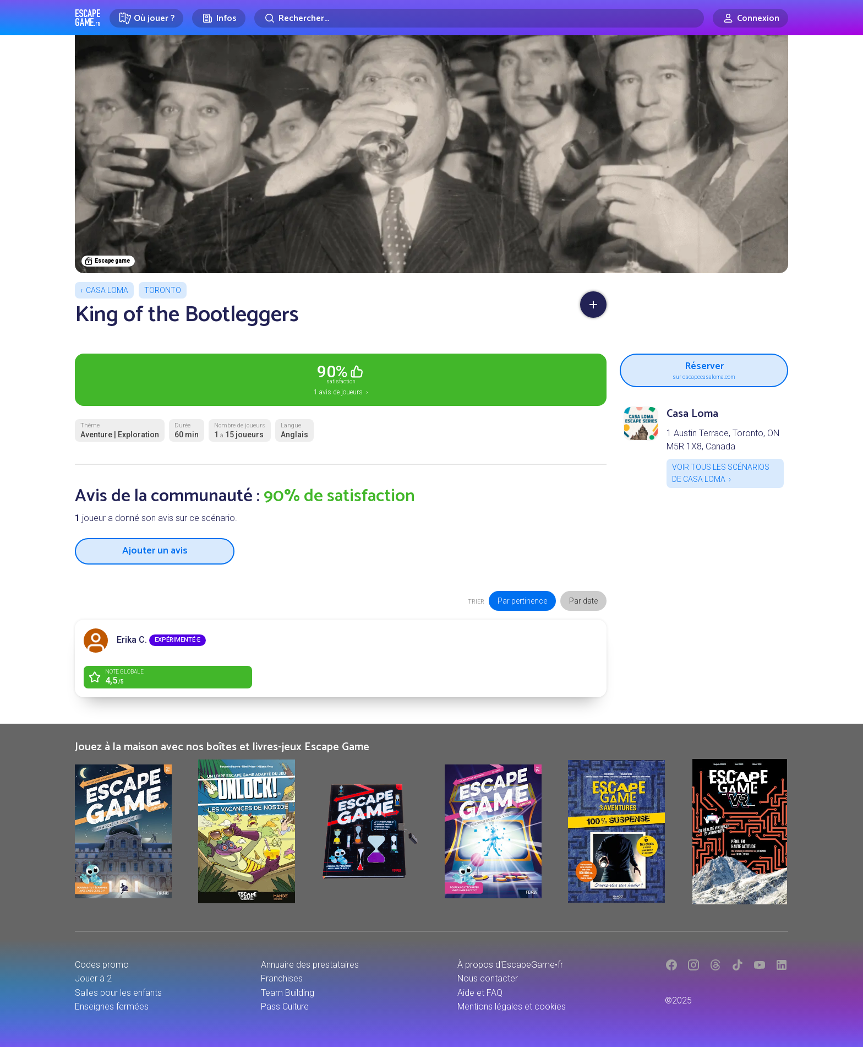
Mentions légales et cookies (511, 1006)
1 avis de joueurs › (341, 379)
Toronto (162, 290)
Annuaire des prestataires (310, 964)
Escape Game (88, 17)
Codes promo (102, 964)
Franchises (282, 978)
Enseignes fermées (112, 1006)
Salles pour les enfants (118, 993)
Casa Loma (107, 290)
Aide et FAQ (479, 993)
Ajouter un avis (155, 551)
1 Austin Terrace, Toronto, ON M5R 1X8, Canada (723, 440)
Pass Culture (285, 1006)
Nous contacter (487, 978)
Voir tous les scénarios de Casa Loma (720, 473)
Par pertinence (522, 600)
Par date (583, 600)
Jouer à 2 (93, 978)
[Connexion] (750, 18)
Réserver (704, 369)
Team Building (287, 993)
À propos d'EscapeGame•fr (510, 964)
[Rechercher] (479, 18)
